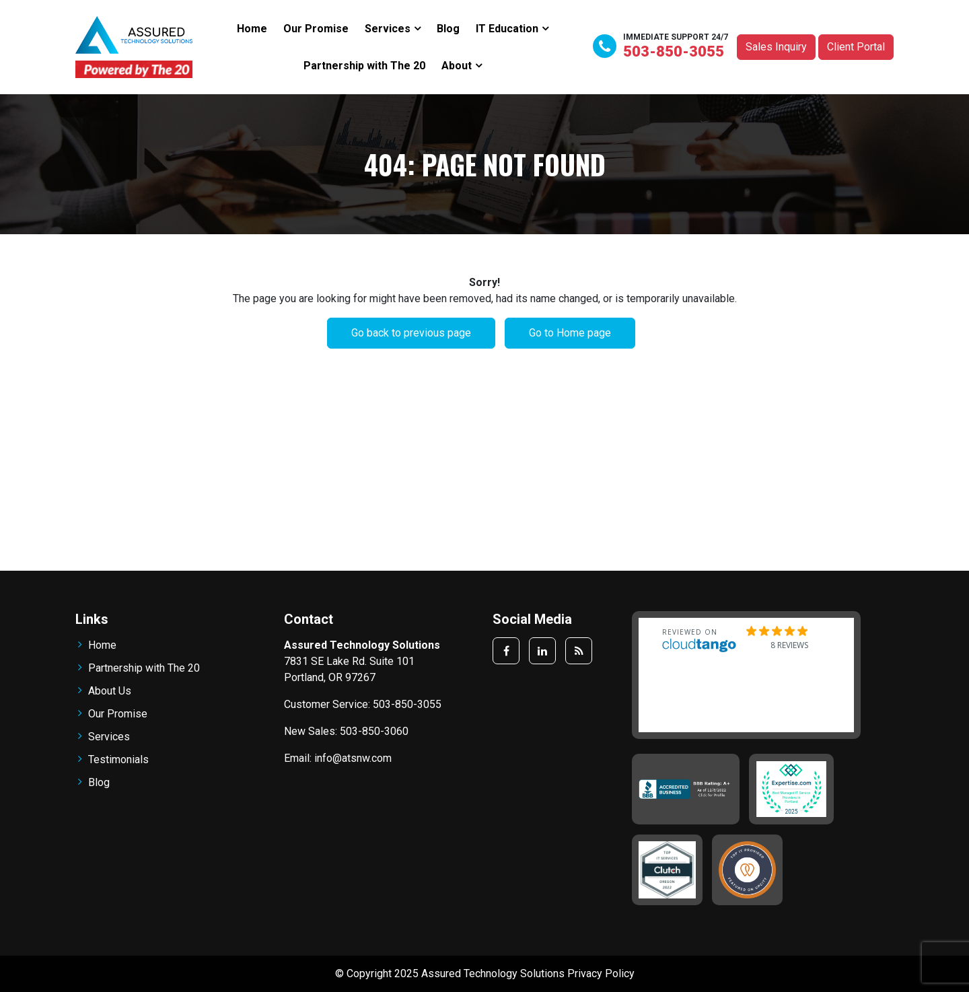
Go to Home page (570, 332)
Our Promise (316, 28)
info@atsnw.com (353, 758)
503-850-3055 (673, 51)
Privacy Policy (601, 973)
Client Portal (856, 46)
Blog (448, 28)
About (456, 65)
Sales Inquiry (776, 46)
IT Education (507, 28)
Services (387, 28)
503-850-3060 (374, 731)
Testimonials (118, 759)
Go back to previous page (411, 332)
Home (252, 28)
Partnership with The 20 (364, 65)
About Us (109, 690)
